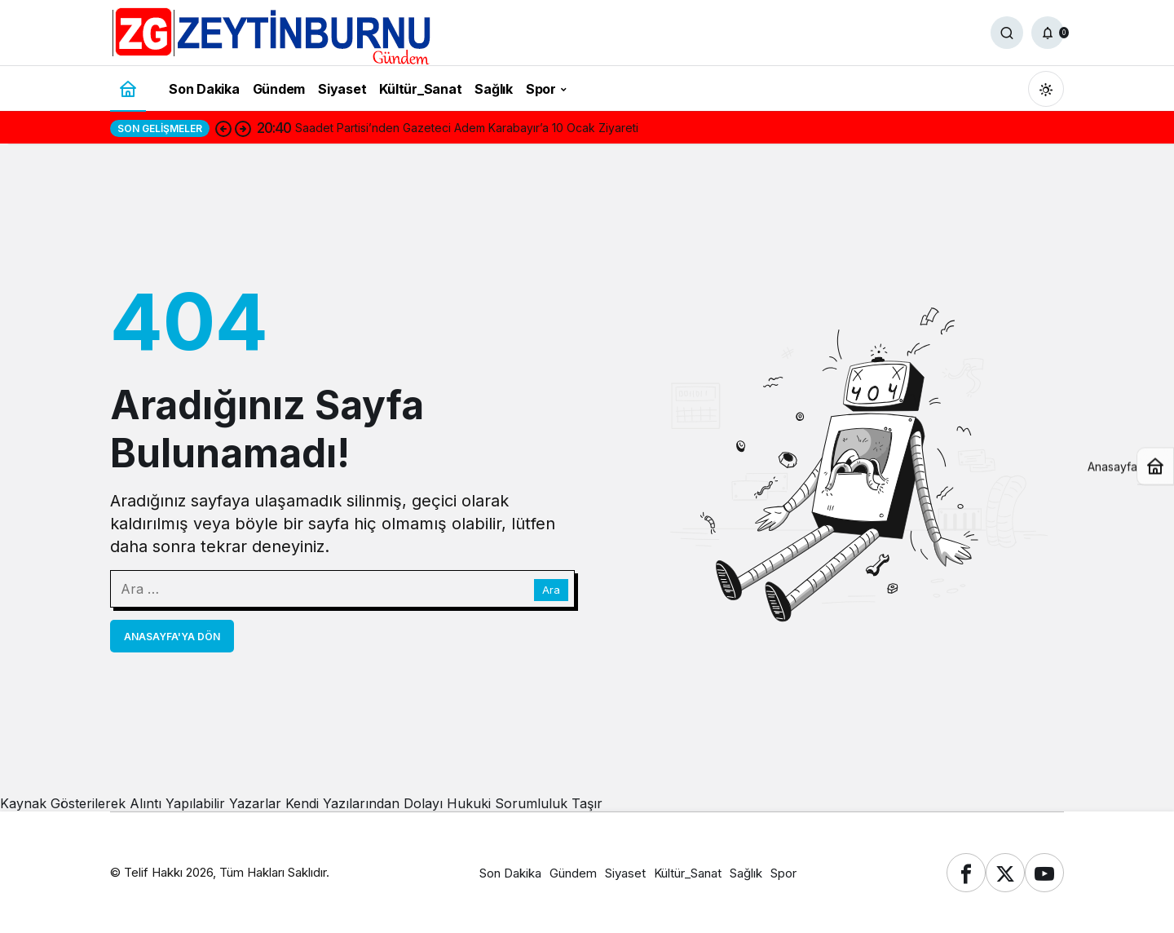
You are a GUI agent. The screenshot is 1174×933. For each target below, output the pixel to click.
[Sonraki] (243, 128)
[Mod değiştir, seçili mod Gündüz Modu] (1046, 89)
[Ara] (1007, 32)
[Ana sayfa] (128, 88)
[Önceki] (223, 128)
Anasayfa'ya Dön (172, 636)
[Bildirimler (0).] (1047, 32)
